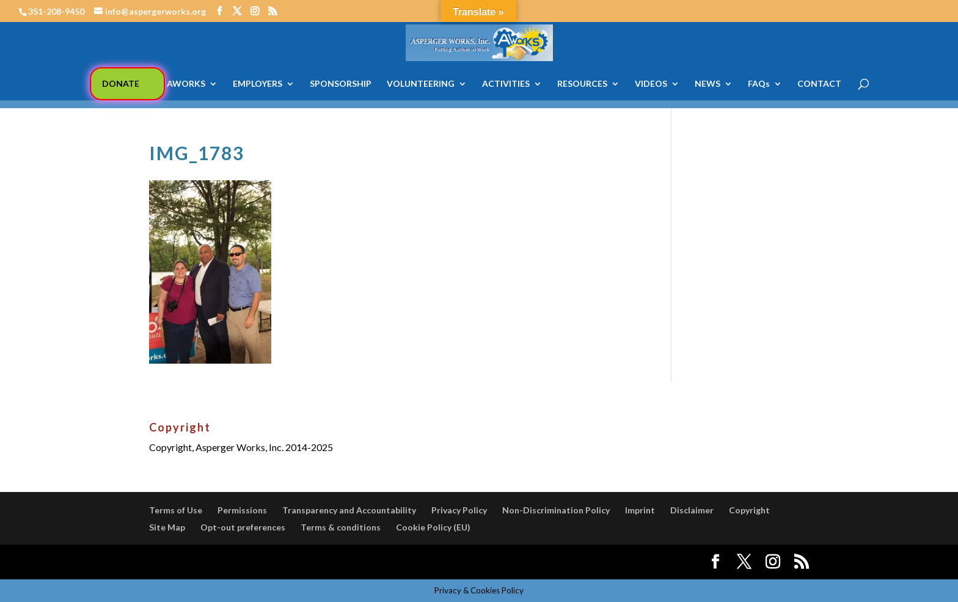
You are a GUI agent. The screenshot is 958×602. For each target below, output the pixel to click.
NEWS (707, 84)
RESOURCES (582, 84)
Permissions (242, 510)
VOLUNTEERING (421, 84)
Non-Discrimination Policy (556, 510)
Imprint (640, 510)
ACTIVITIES (506, 84)
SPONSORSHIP (340, 84)
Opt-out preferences (242, 527)
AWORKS (186, 84)
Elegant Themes (239, 562)
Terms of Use (175, 510)
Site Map (167, 527)
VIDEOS (651, 84)
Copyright (749, 510)
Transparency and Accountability (349, 510)
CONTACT (819, 84)
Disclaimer (692, 510)
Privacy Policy (459, 510)
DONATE (120, 83)
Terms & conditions (341, 527)
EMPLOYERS (257, 84)
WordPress (361, 562)
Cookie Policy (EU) (433, 527)
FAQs (759, 84)
